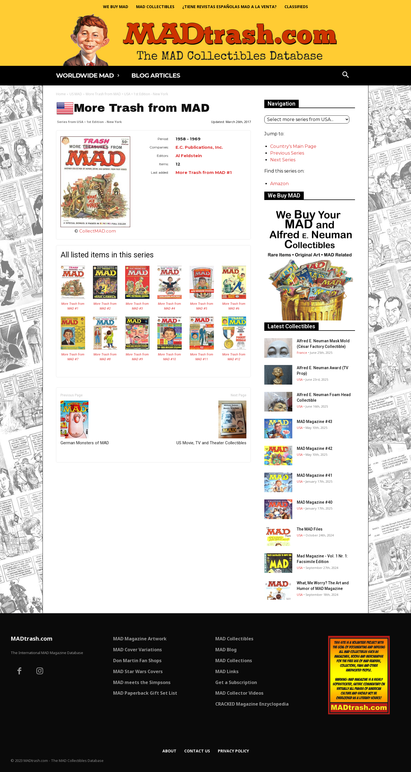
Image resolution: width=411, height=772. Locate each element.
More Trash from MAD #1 (204, 172)
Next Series (282, 159)
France (302, 352)
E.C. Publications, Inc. (199, 147)
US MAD (75, 94)
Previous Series (287, 153)
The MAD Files (310, 529)
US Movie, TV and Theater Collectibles (211, 423)
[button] (345, 75)
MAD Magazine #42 (314, 448)
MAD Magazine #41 (314, 475)
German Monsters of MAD (84, 423)
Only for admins (75, 472)
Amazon (279, 183)
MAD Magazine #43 (314, 421)
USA (300, 379)
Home (61, 94)
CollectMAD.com (97, 231)
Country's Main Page (293, 146)
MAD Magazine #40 (314, 502)
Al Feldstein (189, 155)
